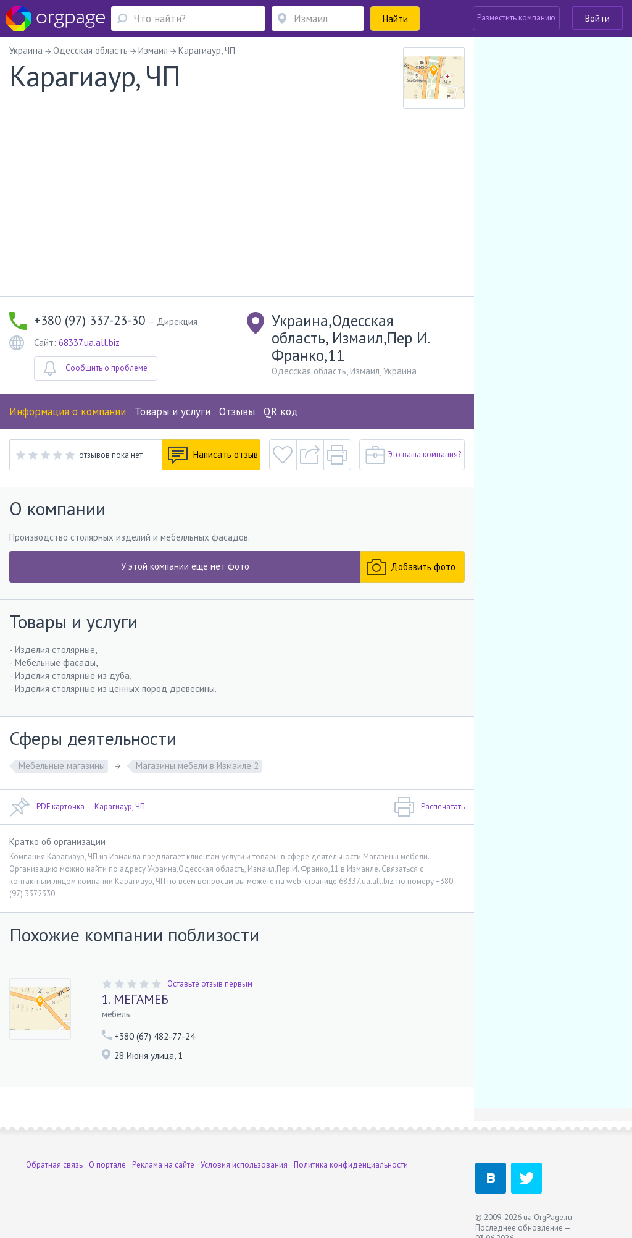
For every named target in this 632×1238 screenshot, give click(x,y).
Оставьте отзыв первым (209, 984)
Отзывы (237, 411)
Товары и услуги (172, 411)
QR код (281, 411)
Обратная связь (54, 1165)
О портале (107, 1165)
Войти (597, 18)
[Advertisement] (237, 203)
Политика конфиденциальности (351, 1165)
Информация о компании (67, 411)
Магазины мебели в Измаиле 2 (197, 766)
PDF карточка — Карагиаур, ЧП (77, 806)
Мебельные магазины (62, 766)
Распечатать (429, 806)
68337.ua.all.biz (89, 342)
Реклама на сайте (163, 1165)
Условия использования (244, 1165)
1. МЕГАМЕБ (135, 999)
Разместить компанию (516, 17)
